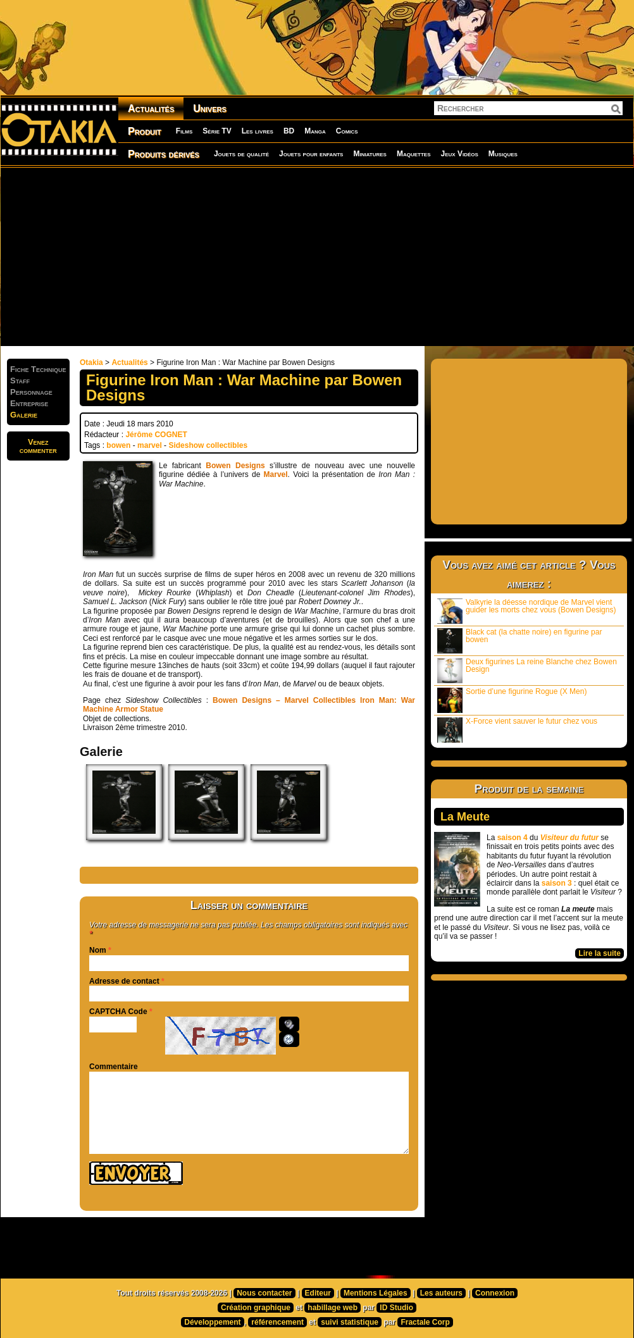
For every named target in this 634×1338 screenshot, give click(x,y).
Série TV (216, 131)
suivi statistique (349, 1322)
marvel (149, 445)
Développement (212, 1322)
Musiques (503, 153)
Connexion (494, 1293)
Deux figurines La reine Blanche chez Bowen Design (527, 670)
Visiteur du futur (569, 837)
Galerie (23, 415)
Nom (97, 950)
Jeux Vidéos (459, 153)
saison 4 (512, 837)
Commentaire (113, 1066)
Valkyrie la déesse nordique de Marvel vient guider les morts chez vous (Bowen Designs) (526, 611)
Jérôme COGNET (156, 434)
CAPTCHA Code (118, 1011)
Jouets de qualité (241, 153)
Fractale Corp (425, 1322)
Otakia (91, 362)
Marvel (276, 474)
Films (184, 131)
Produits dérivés (163, 154)
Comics (347, 131)
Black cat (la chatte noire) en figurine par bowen (519, 641)
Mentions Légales (375, 1293)
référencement (277, 1322)
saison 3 (557, 883)
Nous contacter (264, 1293)
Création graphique (255, 1307)
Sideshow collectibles (207, 445)
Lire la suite (599, 953)
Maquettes (414, 153)
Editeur (318, 1293)
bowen (118, 445)
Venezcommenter (38, 446)
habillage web (332, 1307)
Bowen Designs (235, 465)
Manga (315, 131)
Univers (210, 108)
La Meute (465, 816)
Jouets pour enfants (311, 153)
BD (288, 131)
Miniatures (370, 153)
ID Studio (396, 1307)
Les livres (257, 131)
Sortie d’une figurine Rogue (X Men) (512, 700)
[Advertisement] (268, 256)
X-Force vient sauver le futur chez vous (517, 730)
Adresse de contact (124, 981)
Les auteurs (441, 1293)
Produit (144, 131)
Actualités (151, 108)
